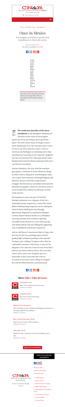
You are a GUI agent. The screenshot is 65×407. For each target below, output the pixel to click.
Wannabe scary (26, 282)
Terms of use (39, 400)
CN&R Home (39, 378)
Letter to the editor (40, 370)
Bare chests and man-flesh (23, 319)
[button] (50, 19)
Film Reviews (41, 27)
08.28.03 (23, 338)
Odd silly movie (19, 330)
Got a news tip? (39, 373)
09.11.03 (29, 299)
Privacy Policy (39, 397)
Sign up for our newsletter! (32, 347)
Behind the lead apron (22, 305)
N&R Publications (41, 386)
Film (33, 27)
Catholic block (25, 294)
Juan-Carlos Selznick (33, 45)
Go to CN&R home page (32, 12)
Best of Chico (39, 380)
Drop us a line (38, 367)
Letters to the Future (42, 394)
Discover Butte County (42, 383)
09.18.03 (28, 27)
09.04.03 (23, 324)
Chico (22, 27)
